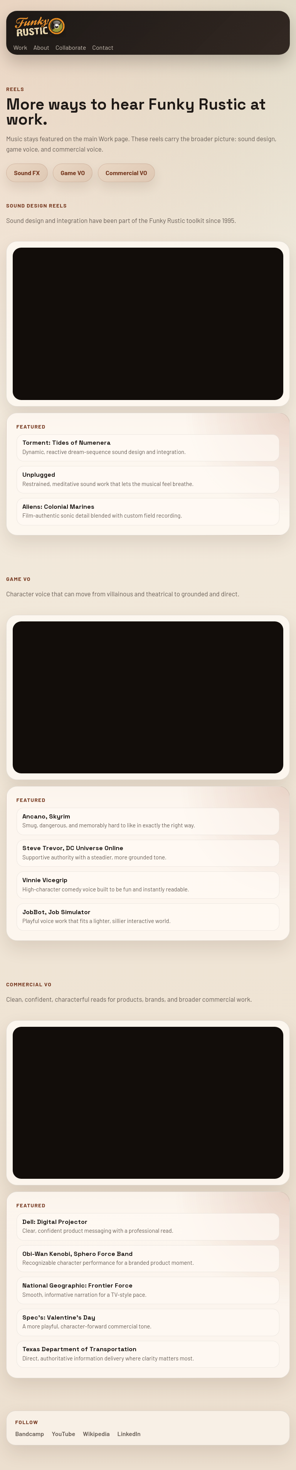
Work (20, 47)
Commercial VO (126, 172)
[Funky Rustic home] (39, 26)
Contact (102, 47)
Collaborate (71, 47)
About (41, 47)
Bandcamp (29, 1433)
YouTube (63, 1433)
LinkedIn (129, 1433)
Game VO (73, 172)
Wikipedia (96, 1433)
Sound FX (27, 172)
